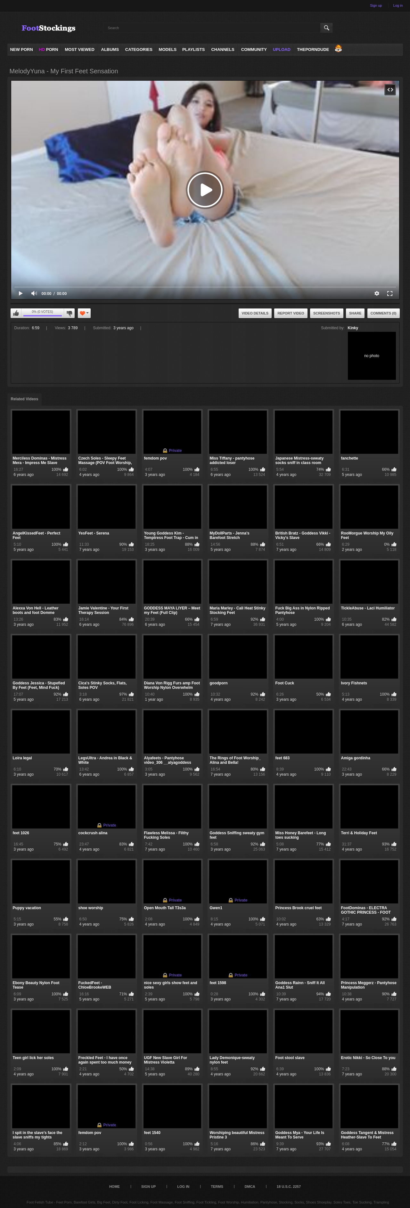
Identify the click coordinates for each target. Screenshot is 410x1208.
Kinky (353, 328)
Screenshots (326, 313)
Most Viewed (79, 49)
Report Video (290, 313)
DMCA (250, 1186)
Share (355, 313)
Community (254, 49)
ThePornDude (313, 49)
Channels (222, 49)
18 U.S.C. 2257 (289, 1186)
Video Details (255, 313)
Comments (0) (384, 313)
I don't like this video (69, 313)
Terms (217, 1186)
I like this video (16, 313)
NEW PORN (21, 49)
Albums (110, 49)
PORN (48, 49)
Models (168, 49)
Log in (398, 5)
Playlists (193, 49)
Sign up (376, 5)
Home (114, 1186)
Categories (138, 49)
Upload (282, 49)
